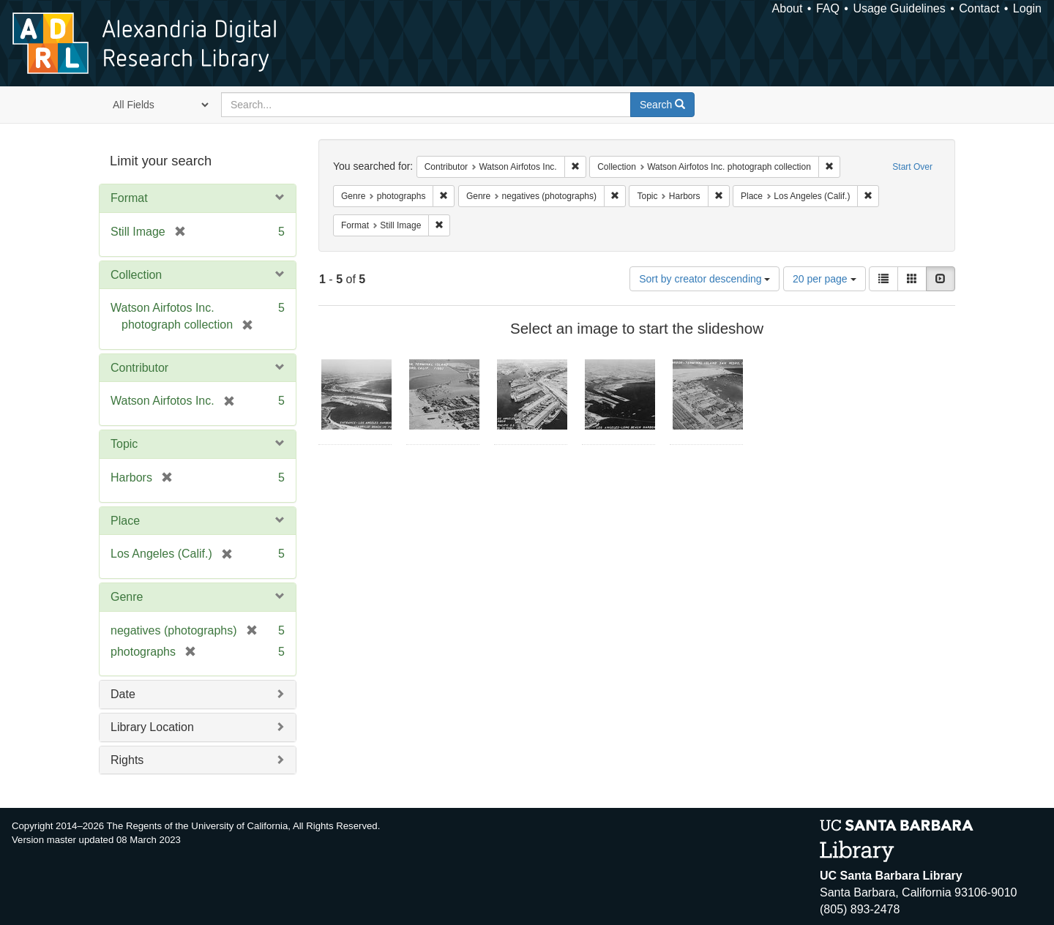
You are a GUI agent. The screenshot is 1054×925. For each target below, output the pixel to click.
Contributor (139, 368)
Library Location (152, 727)
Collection (136, 275)
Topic (124, 444)
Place (125, 520)
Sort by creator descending (704, 279)
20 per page (824, 279)
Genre (127, 597)
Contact (979, 8)
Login (1027, 8)
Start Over (912, 167)
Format (129, 198)
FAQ (828, 8)
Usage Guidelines (899, 8)
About (787, 8)
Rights (127, 760)
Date (123, 694)
